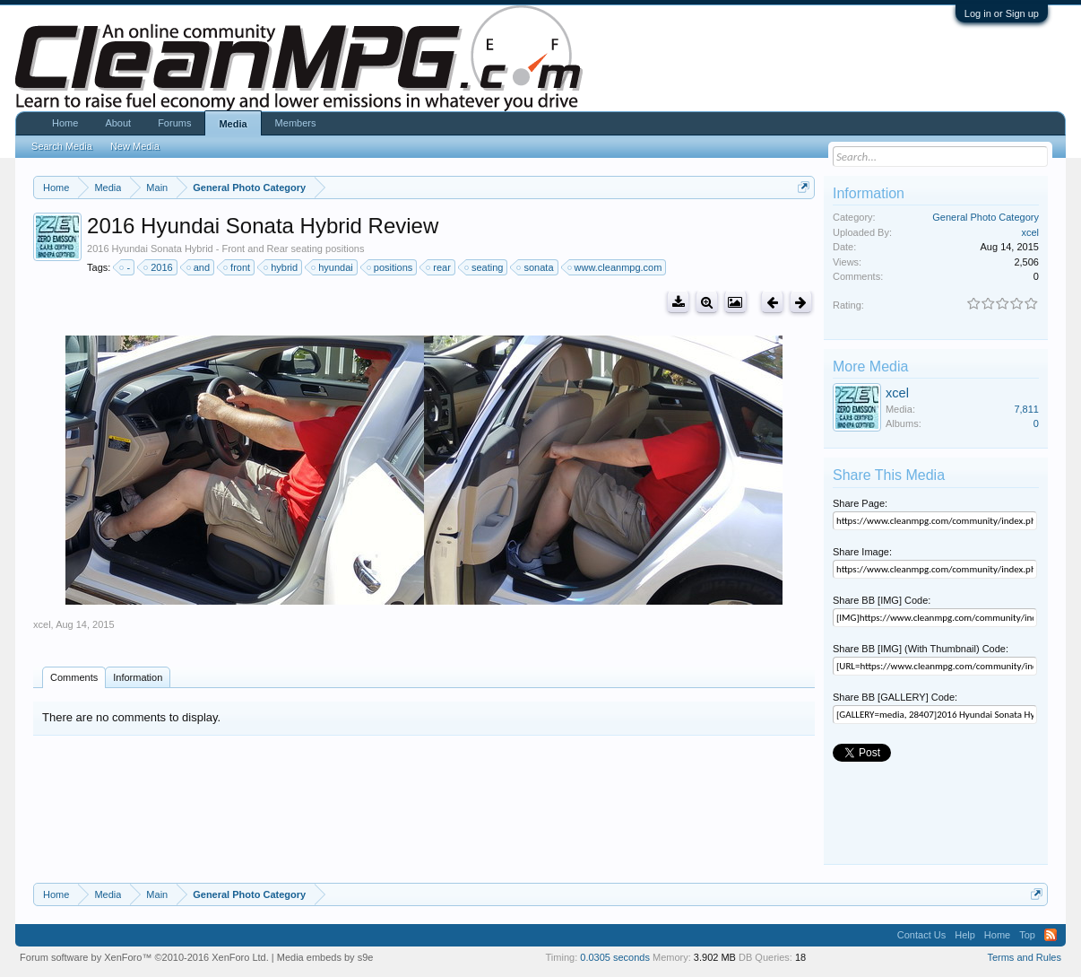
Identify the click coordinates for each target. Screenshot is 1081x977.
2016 (158, 267)
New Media (135, 146)
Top (1027, 934)
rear (439, 267)
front (237, 267)
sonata (535, 267)
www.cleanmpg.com (615, 267)
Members (295, 123)
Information (137, 677)
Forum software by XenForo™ (144, 957)
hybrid (281, 267)
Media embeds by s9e (325, 957)
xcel (42, 624)
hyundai (333, 267)
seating (484, 267)
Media (232, 123)
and (199, 267)
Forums (174, 123)
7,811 (1026, 409)
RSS (1050, 935)
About (118, 123)
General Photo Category (985, 217)
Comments (74, 677)
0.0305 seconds (615, 957)
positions (390, 267)
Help (965, 934)
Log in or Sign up (1001, 13)
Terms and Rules (1024, 957)
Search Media (61, 146)
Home (65, 123)
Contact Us (921, 934)
